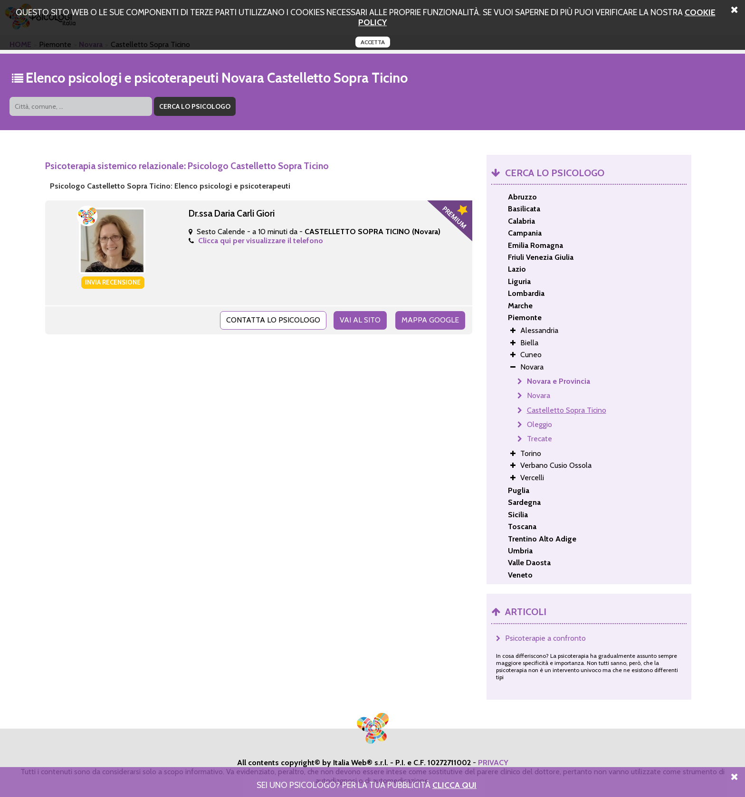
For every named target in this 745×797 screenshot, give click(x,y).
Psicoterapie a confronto (545, 638)
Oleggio (539, 424)
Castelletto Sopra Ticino (566, 410)
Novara (538, 395)
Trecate (539, 438)
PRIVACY (493, 762)
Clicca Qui (454, 785)
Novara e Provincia (558, 381)
